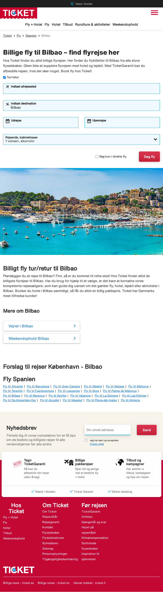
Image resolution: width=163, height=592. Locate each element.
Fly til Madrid (93, 386)
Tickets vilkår (97, 444)
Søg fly (149, 157)
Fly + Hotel (33, 24)
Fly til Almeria (130, 400)
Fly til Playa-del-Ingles (101, 400)
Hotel (56, 24)
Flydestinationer (53, 538)
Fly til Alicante (13, 386)
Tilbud (68, 24)
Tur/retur (11, 77)
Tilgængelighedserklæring (60, 559)
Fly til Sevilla (57, 395)
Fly (47, 24)
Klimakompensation (95, 538)
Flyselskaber (50, 532)
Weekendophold (125, 24)
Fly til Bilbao (11, 395)
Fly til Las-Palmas (134, 395)
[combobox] (84, 90)
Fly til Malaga (115, 386)
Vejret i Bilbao (20, 326)
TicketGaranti (91, 511)
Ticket (7, 35)
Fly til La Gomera (106, 395)
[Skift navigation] (154, 12)
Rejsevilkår (49, 516)
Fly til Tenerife (12, 391)
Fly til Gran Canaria (66, 386)
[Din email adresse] (108, 430)
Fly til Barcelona (38, 386)
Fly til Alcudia (49, 400)
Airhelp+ (87, 516)
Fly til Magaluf (72, 400)
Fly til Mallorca (138, 386)
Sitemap (47, 548)
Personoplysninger (54, 553)
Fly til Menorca (34, 395)
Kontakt (47, 527)
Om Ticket (49, 511)
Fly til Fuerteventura (40, 391)
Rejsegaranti (50, 522)
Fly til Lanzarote (69, 391)
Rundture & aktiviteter (92, 24)
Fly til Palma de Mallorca (120, 391)
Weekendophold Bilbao (28, 339)
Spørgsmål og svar (94, 522)
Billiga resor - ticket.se (18, 583)
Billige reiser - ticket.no (54, 583)
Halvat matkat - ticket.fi (89, 583)
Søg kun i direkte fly (111, 156)
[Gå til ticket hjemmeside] (18, 12)
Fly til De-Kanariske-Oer (19, 400)
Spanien (31, 35)
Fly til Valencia (80, 395)
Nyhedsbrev (50, 543)
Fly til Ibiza (91, 391)
